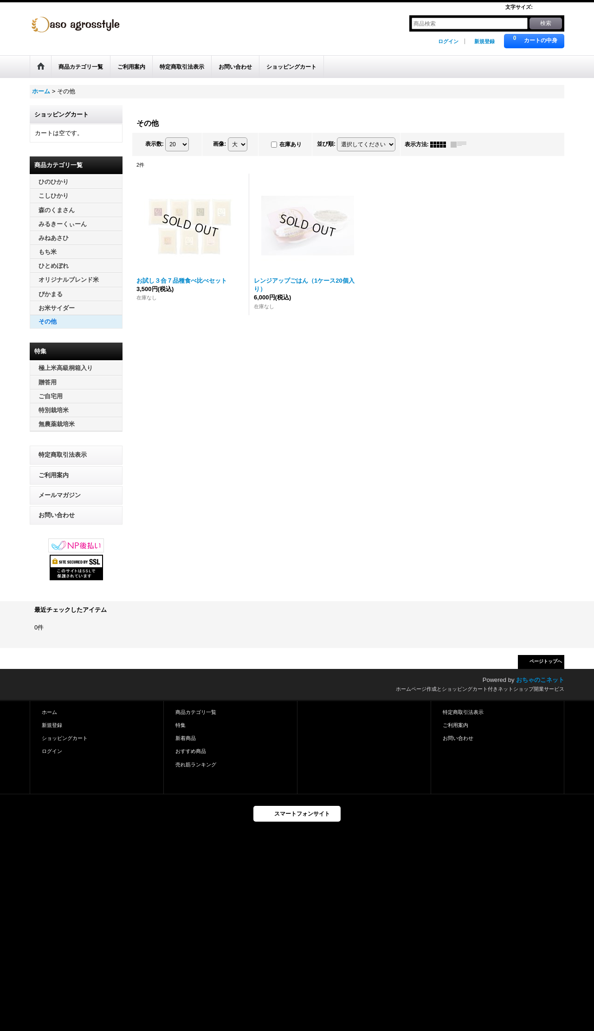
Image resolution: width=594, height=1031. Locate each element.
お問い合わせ (57, 515)
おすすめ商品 (190, 751)
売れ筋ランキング (195, 764)
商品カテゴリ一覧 (195, 712)
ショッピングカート (65, 738)
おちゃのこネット (540, 679)
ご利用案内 (54, 475)
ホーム (49, 712)
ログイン (448, 41)
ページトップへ (545, 661)
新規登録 (484, 41)
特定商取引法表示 (63, 454)
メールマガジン (60, 495)
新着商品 (185, 738)
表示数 (154, 144)
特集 (180, 725)
